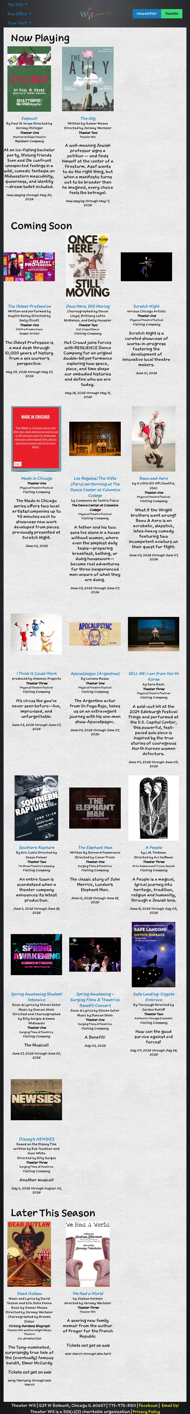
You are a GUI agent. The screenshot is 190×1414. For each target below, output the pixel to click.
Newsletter (147, 13)
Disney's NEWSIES (36, 1139)
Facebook (148, 1405)
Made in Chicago (36, 478)
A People (153, 847)
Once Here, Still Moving (88, 306)
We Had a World (88, 1293)
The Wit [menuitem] (15, 4)
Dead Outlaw (29, 1293)
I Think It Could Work (36, 673)
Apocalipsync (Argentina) (95, 673)
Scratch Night (146, 306)
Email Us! (170, 1405)
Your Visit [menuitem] (17, 23)
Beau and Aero (153, 478)
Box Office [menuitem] (17, 13)
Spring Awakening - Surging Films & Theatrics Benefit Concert (95, 999)
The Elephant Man (95, 847)
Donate (171, 13)
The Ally (87, 118)
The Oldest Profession (29, 306)
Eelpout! (29, 118)
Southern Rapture (36, 847)
